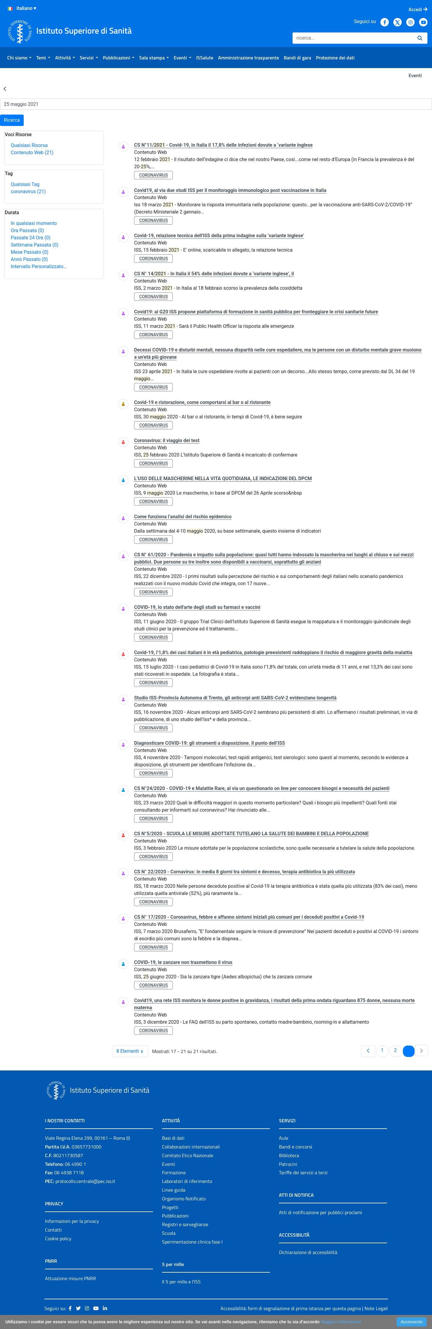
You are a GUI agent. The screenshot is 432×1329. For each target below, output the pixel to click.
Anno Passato (29, 259)
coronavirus (28, 191)
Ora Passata (27, 230)
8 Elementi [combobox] (132, 1051)
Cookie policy (58, 1238)
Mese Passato (29, 252)
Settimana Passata (34, 245)
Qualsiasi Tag (25, 184)
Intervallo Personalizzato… (39, 266)
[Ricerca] (352, 38)
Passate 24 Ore (30, 238)
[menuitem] (19, 58)
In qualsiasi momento (34, 223)
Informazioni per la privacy (72, 1221)
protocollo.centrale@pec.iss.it (85, 1181)
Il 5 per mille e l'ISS (181, 1281)
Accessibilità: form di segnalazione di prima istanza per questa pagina (290, 1308)
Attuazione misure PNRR (70, 1278)
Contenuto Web (32, 152)
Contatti (53, 1229)
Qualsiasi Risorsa (29, 145)
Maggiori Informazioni (341, 1321)
